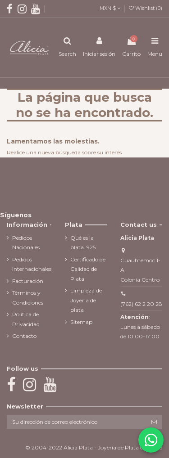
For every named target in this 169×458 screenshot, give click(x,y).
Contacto (24, 335)
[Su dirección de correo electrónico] (76, 422)
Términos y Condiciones (27, 297)
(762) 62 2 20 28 (141, 304)
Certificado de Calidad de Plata (87, 269)
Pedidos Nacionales (26, 242)
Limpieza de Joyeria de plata (86, 300)
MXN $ (110, 8)
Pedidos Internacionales (31, 264)
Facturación (27, 281)
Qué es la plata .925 (83, 242)
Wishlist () (145, 8)
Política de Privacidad (26, 319)
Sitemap (81, 322)
